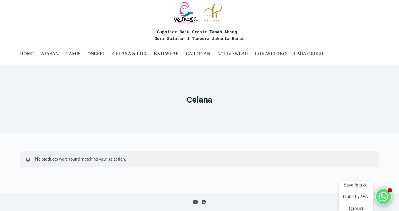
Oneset (96, 53)
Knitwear (166, 53)
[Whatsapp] (383, 196)
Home (27, 53)
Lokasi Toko (271, 53)
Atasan (49, 53)
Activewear (232, 53)
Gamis (72, 53)
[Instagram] (195, 202)
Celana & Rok (129, 53)
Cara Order (308, 53)
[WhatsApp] (204, 202)
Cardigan (198, 53)
